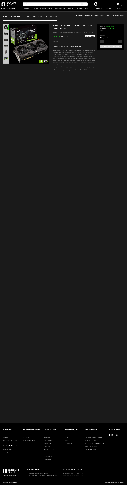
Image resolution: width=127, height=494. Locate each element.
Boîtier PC (46, 462)
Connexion (101, 5)
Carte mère (47, 446)
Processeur (47, 443)
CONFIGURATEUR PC (29, 449)
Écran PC (67, 443)
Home (80, 15)
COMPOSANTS (88, 15)
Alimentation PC (48, 465)
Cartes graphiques (48, 449)
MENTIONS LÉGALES (91, 455)
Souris (66, 449)
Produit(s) (123, 2)
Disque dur (47, 455)
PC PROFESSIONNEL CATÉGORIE (32, 443)
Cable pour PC (68, 452)
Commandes (99, 8)
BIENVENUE (101, 2)
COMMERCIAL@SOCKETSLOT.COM (73, 482)
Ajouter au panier (110, 47)
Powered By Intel (7, 461)
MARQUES (5, 446)
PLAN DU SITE (89, 462)
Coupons (118, 8)
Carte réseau (47, 468)
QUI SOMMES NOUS (90, 443)
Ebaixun (117, 491)
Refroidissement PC (49, 458)
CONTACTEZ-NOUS (90, 458)
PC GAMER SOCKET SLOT (10, 443)
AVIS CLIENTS (65, 36)
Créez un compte (109, 5)
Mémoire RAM (47, 452)
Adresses (108, 8)
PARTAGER (91, 36)
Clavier (66, 446)
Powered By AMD (7, 458)
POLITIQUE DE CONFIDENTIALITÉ (94, 452)
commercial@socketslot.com (38, 482)
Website (122, 491)
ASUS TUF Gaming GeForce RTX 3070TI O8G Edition (109, 15)
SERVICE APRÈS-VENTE (92, 449)
